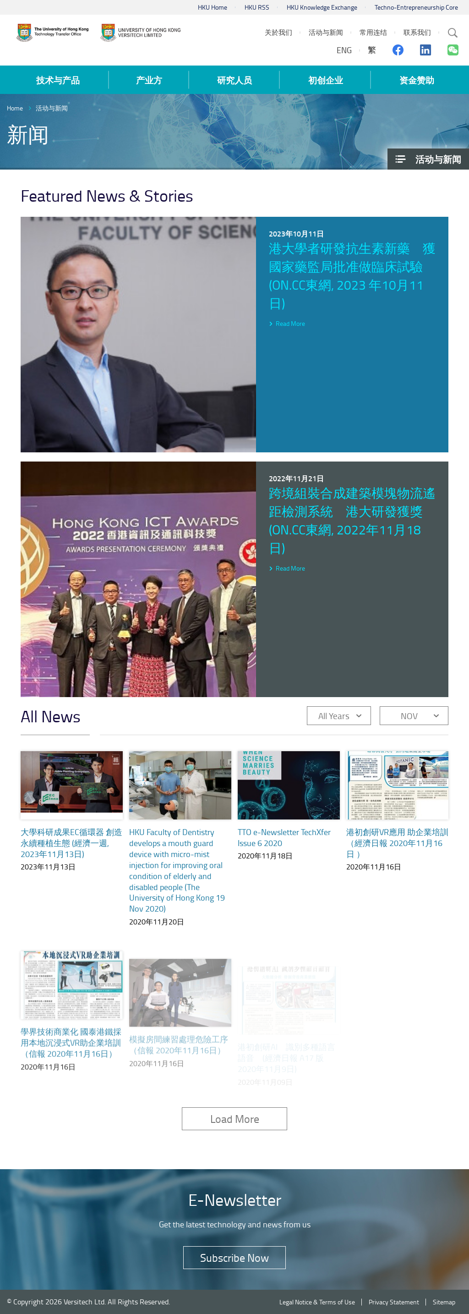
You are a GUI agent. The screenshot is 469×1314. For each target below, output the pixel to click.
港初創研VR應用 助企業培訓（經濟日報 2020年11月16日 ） (397, 853)
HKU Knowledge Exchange (322, 7)
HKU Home (212, 7)
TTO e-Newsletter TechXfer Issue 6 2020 (284, 841)
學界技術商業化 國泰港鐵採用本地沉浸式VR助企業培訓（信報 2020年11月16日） (71, 1055)
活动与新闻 (52, 108)
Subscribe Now (234, 1257)
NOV (409, 715)
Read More (290, 323)
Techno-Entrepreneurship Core (416, 7)
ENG (344, 49)
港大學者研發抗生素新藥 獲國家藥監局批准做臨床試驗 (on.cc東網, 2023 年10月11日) (352, 275)
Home (15, 108)
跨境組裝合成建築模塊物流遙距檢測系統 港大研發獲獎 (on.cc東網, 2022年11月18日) (352, 520)
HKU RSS (257, 7)
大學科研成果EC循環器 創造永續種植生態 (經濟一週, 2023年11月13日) (71, 842)
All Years (333, 715)
